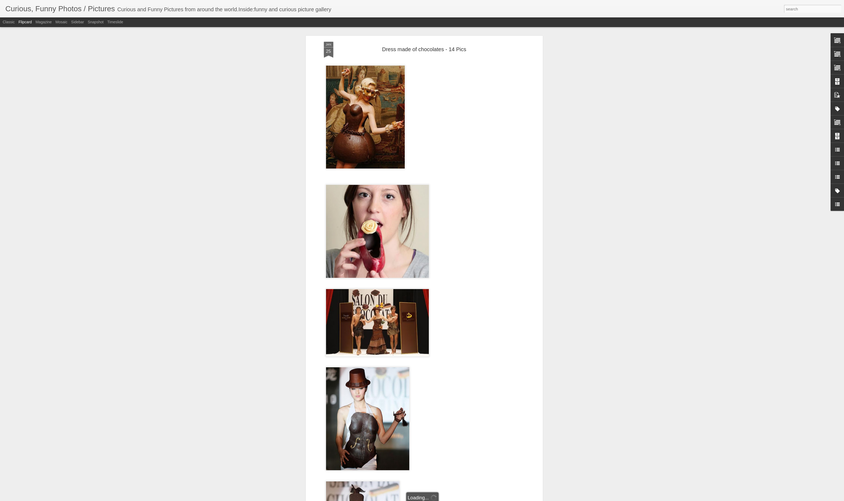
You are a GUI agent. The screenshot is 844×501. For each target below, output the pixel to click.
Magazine (44, 22)
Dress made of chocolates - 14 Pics (424, 47)
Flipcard (25, 22)
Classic (9, 22)
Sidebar (77, 22)
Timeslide (115, 22)
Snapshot (96, 22)
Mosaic (61, 22)
